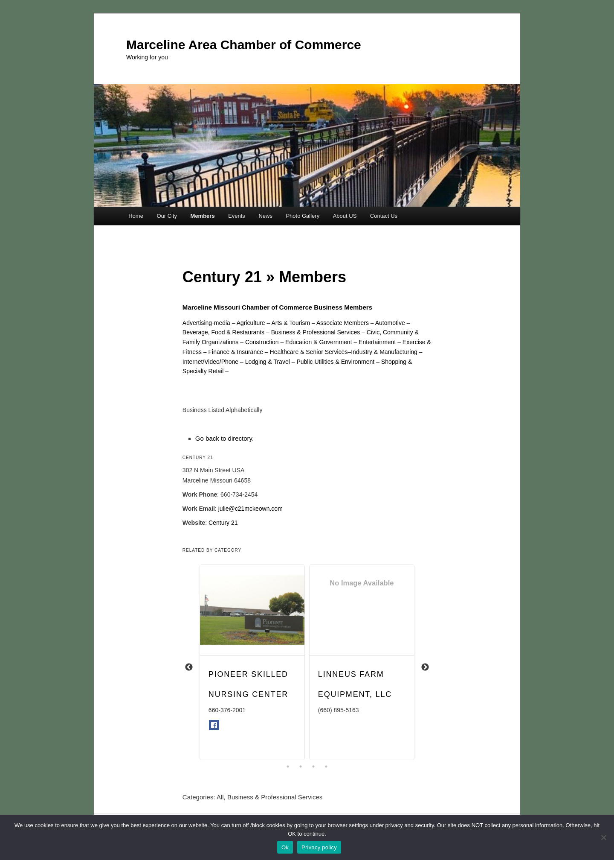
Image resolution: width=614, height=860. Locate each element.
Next (425, 667)
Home (135, 216)
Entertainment (377, 342)
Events (236, 216)
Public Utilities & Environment (335, 361)
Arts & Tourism (290, 322)
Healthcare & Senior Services (309, 351)
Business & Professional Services (315, 332)
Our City (166, 216)
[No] (603, 837)
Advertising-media (206, 322)
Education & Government (318, 342)
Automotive (390, 322)
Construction (262, 342)
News (265, 216)
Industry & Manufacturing (384, 351)
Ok (285, 847)
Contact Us (383, 216)
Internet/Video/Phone (210, 361)
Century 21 (223, 522)
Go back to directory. (224, 438)
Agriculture (251, 322)
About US (345, 216)
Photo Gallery (302, 216)
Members (203, 216)
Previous (189, 667)
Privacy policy (319, 847)
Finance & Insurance (236, 351)
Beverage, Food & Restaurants (223, 332)
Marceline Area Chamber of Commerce (243, 45)
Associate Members (342, 322)
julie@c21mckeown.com (250, 508)
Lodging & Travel (267, 361)
